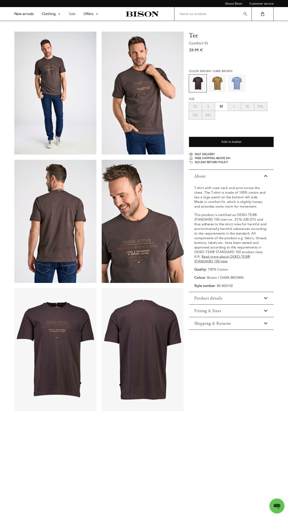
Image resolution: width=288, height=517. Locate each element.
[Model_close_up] (143, 221)
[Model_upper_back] (55, 221)
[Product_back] (143, 349)
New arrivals (24, 14)
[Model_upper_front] (143, 93)
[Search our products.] (213, 14)
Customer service (261, 4)
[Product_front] (55, 349)
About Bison (233, 4)
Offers (91, 14)
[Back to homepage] (142, 14)
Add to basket (231, 142)
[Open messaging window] (276, 505)
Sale (72, 14)
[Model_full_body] (55, 93)
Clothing (51, 14)
